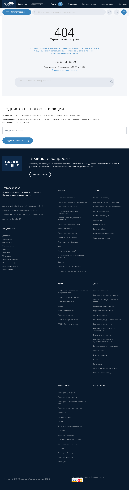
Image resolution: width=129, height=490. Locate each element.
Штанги (96, 359)
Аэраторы (62, 413)
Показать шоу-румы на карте (64, 70)
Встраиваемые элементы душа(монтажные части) (103, 340)
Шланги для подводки (66, 435)
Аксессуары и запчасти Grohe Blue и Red (72, 403)
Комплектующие (99, 225)
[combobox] (69, 12)
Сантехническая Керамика (68, 242)
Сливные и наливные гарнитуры (70, 426)
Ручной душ (97, 364)
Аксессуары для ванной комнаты (70, 266)
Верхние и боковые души (103, 311)
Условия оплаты (9, 246)
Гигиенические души (101, 216)
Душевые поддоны (100, 355)
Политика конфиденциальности (15, 263)
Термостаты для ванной (67, 251)
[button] (37, 4)
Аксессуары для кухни (66, 315)
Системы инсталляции (101, 198)
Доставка (6, 236)
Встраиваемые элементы (67, 444)
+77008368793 (11, 188)
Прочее (61, 448)
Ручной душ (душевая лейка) (104, 306)
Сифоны (61, 421)
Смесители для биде (101, 211)
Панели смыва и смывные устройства (107, 207)
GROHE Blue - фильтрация (68, 324)
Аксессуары (97, 220)
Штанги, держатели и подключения (106, 346)
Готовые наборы (99, 229)
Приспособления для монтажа (69, 439)
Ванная (61, 190)
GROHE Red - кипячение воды (69, 297)
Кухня (60, 283)
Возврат (5, 249)
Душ (95, 283)
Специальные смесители (67, 238)
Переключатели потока (102, 335)
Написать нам (40, 174)
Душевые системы (100, 291)
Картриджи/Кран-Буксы (67, 453)
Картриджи (62, 462)
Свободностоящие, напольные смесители (69, 219)
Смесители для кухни (66, 302)
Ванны (60, 247)
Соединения (62, 430)
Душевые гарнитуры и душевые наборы (105, 301)
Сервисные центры (10, 266)
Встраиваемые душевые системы (106, 295)
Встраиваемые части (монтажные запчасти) (71, 256)
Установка (6, 256)
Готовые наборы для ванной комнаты (72, 271)
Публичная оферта (10, 259)
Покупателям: (9, 229)
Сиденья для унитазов (101, 238)
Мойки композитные (66, 311)
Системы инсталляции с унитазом (106, 202)
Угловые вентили (64, 417)
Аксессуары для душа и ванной (105, 368)
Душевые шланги (100, 350)
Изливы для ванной (65, 229)
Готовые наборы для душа (103, 373)
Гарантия (6, 253)
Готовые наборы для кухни (68, 320)
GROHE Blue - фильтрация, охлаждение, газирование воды (73, 292)
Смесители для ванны (66, 198)
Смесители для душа (101, 315)
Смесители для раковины (67, 233)
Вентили (61, 262)
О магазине (7, 242)
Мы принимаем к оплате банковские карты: (88, 477)
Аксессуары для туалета (67, 397)
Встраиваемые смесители (68, 207)
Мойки (60, 306)
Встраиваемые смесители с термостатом (68, 212)
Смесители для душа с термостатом (107, 320)
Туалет (96, 190)
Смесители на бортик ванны (69, 224)
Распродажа (7, 270)
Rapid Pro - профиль (65, 457)
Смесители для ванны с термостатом (72, 202)
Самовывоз (7, 239)
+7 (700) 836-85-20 (64, 62)
